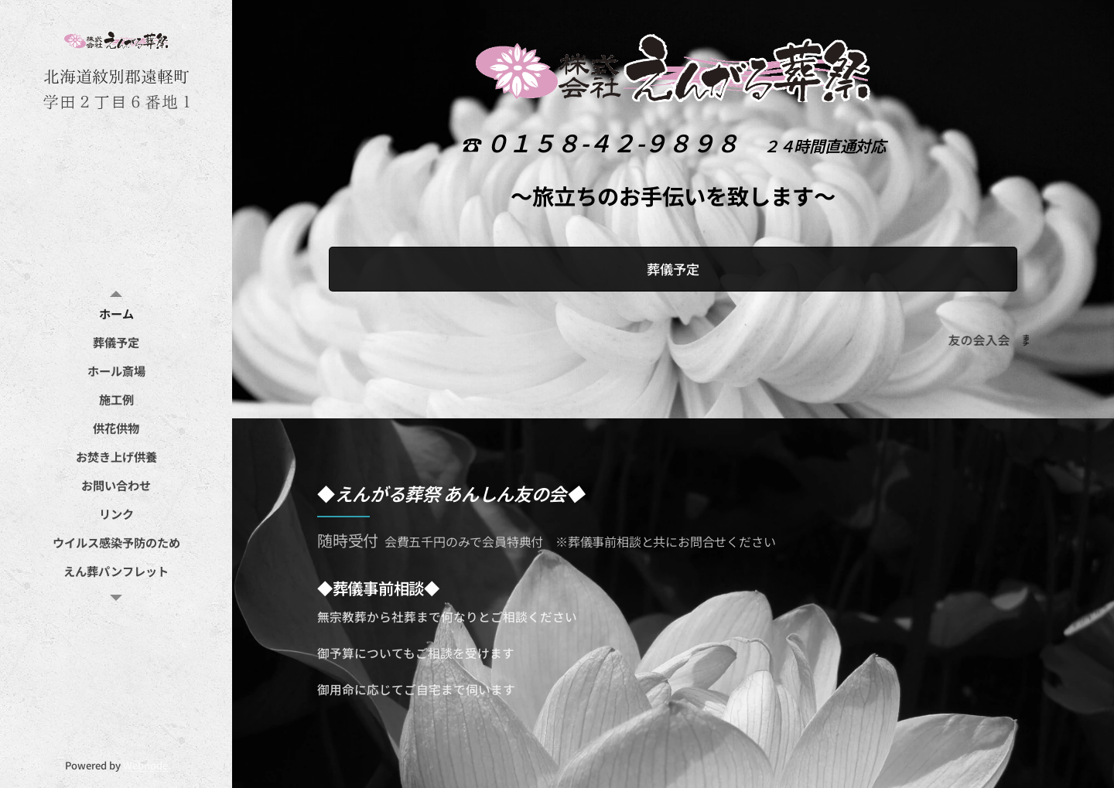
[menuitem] (116, 313)
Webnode (145, 765)
